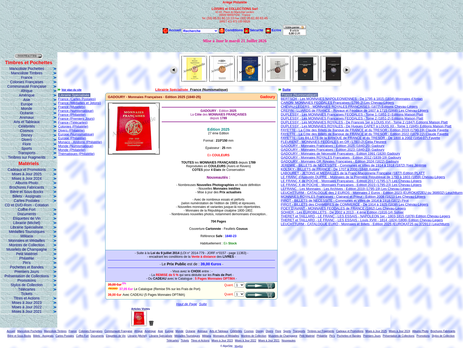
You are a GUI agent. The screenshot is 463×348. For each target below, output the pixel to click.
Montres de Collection (26, 245)
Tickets (27, 294)
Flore (27, 144)
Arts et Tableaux (27, 122)
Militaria (26, 236)
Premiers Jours (26, 271)
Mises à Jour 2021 (26, 311)
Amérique (27, 95)
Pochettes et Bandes (26, 267)
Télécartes (26, 289)
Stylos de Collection (27, 285)
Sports (26, 148)
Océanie (26, 113)
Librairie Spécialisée (26, 227)
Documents (26, 214)
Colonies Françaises (26, 82)
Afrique (26, 91)
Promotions (26, 280)
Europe (27, 104)
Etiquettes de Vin (27, 218)
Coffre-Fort (26, 209)
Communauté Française (26, 86)
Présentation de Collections (26, 276)
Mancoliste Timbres (26, 73)
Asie (26, 100)
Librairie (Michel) (26, 223)
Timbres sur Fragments (26, 157)
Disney (26, 135)
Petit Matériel (26, 254)
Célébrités (26, 126)
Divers (27, 139)
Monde (26, 108)
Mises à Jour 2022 (26, 307)
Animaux (27, 117)
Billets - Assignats (26, 196)
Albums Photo (26, 183)
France (27, 77)
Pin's (27, 263)
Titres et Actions (27, 298)
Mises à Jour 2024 (26, 178)
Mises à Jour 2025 (26, 174)
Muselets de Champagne (27, 249)
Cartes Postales (27, 201)
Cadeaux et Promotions (27, 169)
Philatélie (26, 258)
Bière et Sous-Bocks (26, 192)
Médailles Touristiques (27, 232)
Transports (26, 153)
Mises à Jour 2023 (26, 303)
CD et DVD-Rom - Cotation (26, 205)
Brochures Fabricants (26, 187)
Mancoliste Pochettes (26, 69)
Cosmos (26, 131)
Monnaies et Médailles (27, 240)
